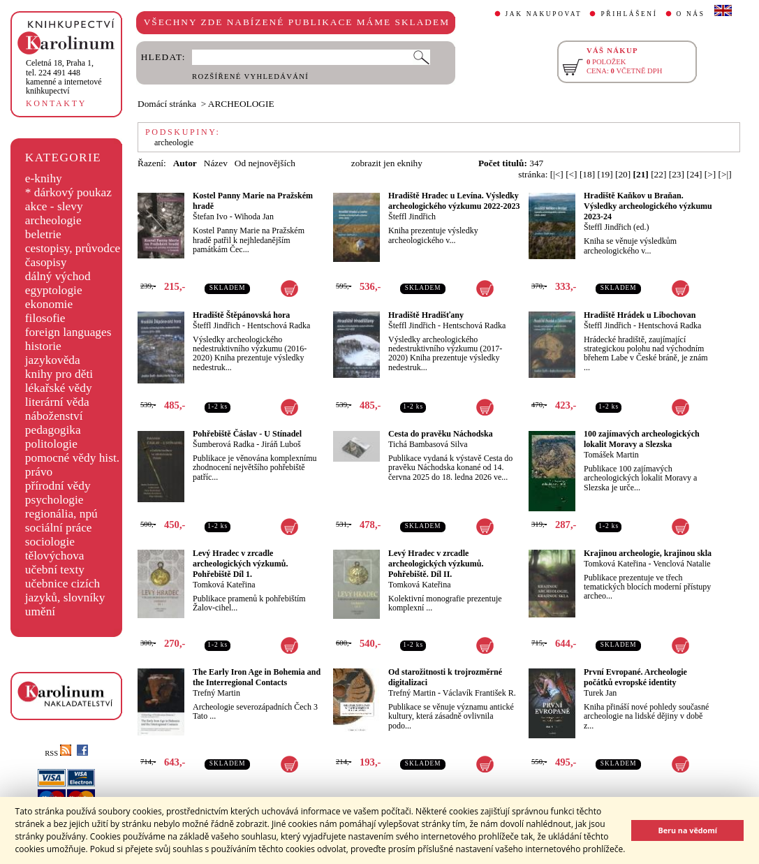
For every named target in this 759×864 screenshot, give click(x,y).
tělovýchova (54, 555)
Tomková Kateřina (224, 585)
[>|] (725, 174)
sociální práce (58, 527)
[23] (676, 174)
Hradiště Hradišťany (426, 315)
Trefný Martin (216, 693)
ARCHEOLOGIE (241, 103)
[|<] (556, 174)
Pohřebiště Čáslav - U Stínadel (247, 434)
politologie (51, 444)
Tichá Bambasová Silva (428, 444)
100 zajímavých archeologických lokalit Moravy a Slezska (642, 439)
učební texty (54, 569)
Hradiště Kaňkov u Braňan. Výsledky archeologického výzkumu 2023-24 (648, 206)
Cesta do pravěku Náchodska (440, 434)
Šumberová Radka (223, 444)
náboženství (54, 416)
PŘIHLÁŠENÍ (628, 13)
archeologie (53, 220)
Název (216, 163)
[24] (694, 174)
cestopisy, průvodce (73, 248)
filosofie (45, 318)
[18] (587, 174)
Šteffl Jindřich (412, 216)
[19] (604, 174)
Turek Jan (600, 693)
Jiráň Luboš (280, 444)
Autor (185, 163)
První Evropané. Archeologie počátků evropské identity (635, 677)
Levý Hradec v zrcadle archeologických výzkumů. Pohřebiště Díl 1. (240, 563)
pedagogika (53, 430)
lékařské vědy (58, 388)
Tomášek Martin (611, 455)
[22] (658, 174)
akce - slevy (54, 206)
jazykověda (52, 360)
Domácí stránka (167, 103)
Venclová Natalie (681, 564)
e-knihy (43, 178)
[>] (710, 174)
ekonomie (49, 304)
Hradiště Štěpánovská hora (241, 315)
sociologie (50, 541)
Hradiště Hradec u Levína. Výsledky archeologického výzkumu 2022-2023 (453, 201)
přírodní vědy (58, 485)
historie (43, 346)
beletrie (43, 234)
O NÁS (691, 13)
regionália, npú (61, 513)
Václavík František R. (479, 693)
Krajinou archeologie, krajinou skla (648, 553)
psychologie (54, 499)
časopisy (46, 262)
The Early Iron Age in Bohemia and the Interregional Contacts (256, 677)
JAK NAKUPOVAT (544, 13)
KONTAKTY (56, 103)
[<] (571, 174)
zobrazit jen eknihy (386, 163)
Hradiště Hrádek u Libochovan (639, 315)
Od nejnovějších (265, 163)
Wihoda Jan (254, 216)
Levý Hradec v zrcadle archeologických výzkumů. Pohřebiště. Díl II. (435, 563)
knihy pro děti (59, 374)
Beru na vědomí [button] (687, 830)
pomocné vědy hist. (72, 457)
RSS (58, 753)
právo (38, 471)
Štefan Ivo (210, 216)
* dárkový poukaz (68, 192)
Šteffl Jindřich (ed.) (616, 227)
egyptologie (53, 290)
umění (40, 611)
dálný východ (58, 276)
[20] (623, 174)
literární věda (57, 402)
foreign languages (68, 332)
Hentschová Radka (278, 325)
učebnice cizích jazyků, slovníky (65, 590)
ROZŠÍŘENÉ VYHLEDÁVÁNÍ (250, 76)
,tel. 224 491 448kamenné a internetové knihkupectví (64, 77)
